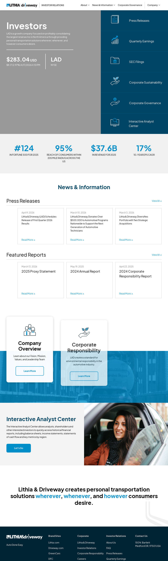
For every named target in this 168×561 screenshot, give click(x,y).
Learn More (30, 373)
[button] (85, 5)
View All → (157, 201)
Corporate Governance (130, 5)
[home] (35, 5)
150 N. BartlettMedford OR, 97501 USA (148, 544)
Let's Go (18, 448)
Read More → (28, 293)
